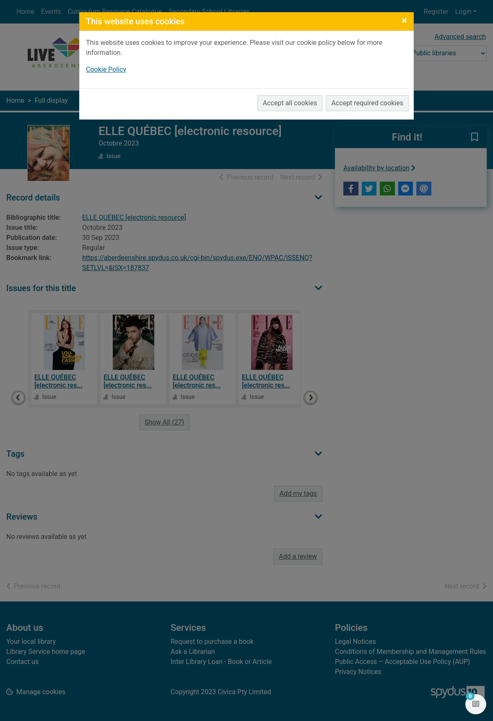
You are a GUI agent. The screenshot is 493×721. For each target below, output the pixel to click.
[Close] (404, 20)
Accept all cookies (290, 103)
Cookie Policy (106, 69)
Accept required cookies (367, 103)
